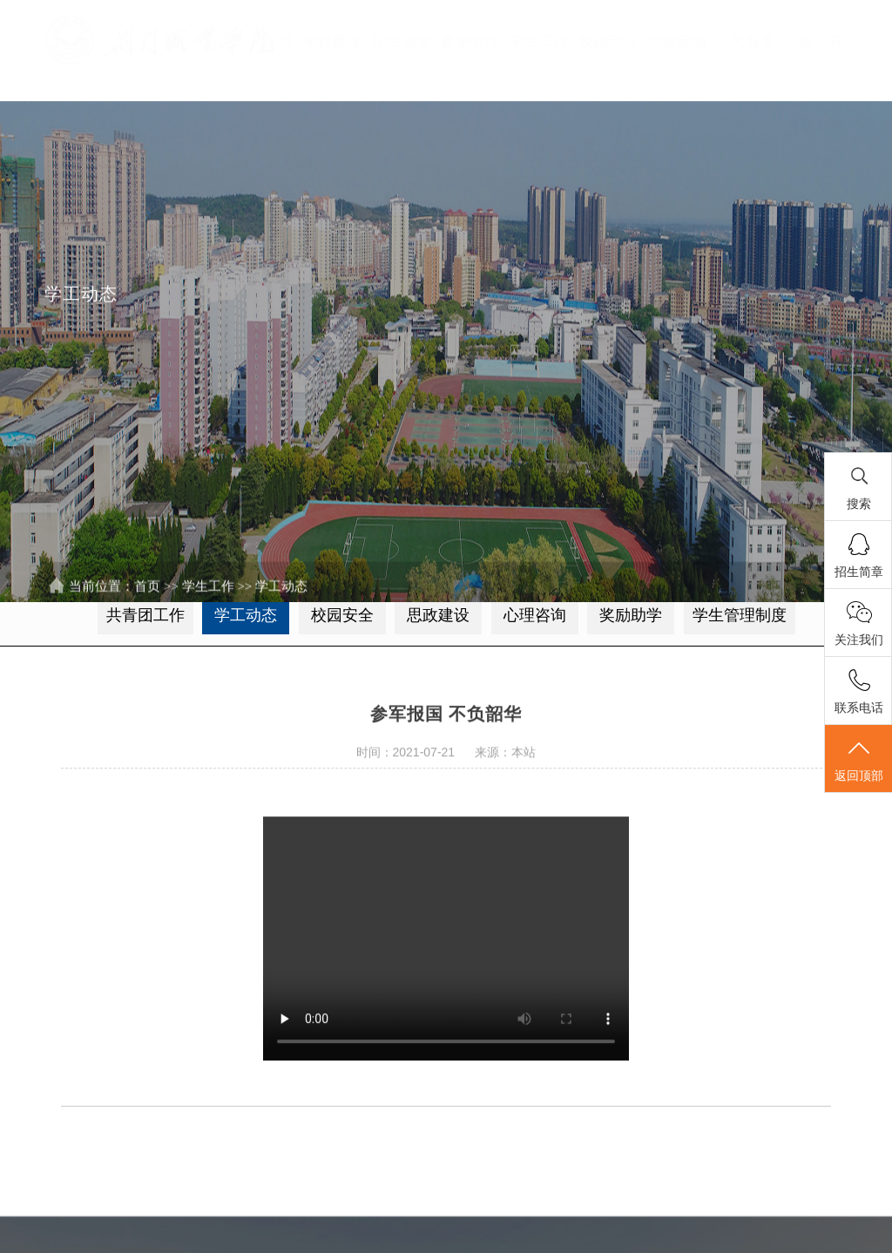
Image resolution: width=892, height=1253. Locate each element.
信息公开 (814, 41)
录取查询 (814, 125)
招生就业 (401, 41)
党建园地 (676, 41)
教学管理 (470, 41)
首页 (278, 41)
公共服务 (745, 41)
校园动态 (608, 41)
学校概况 (332, 41)
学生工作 (539, 41)
